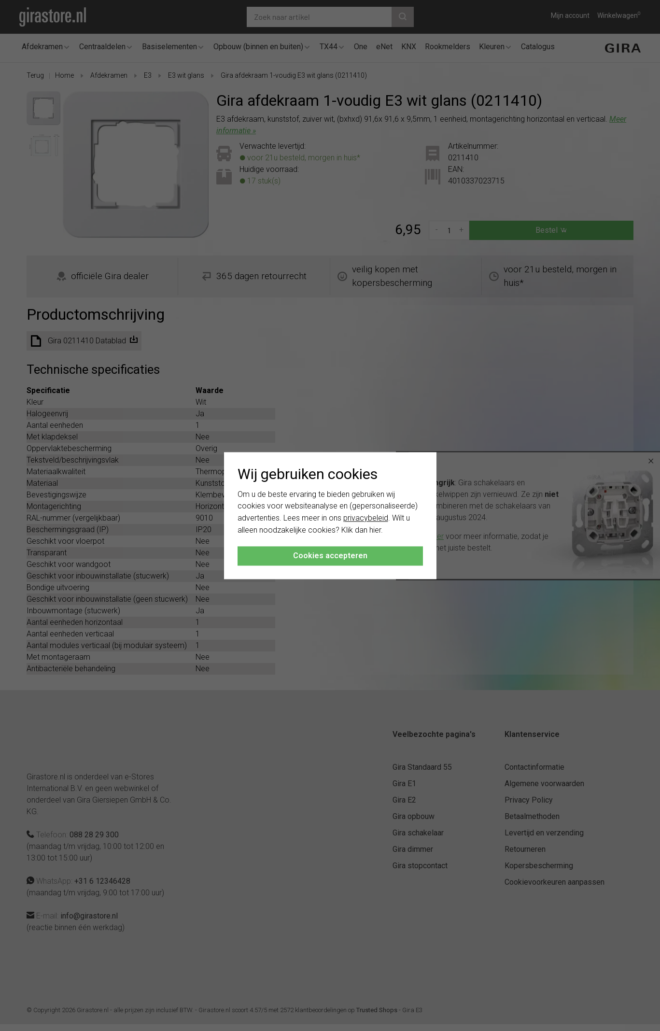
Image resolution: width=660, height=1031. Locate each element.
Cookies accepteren (330, 555)
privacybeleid (365, 518)
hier (375, 530)
